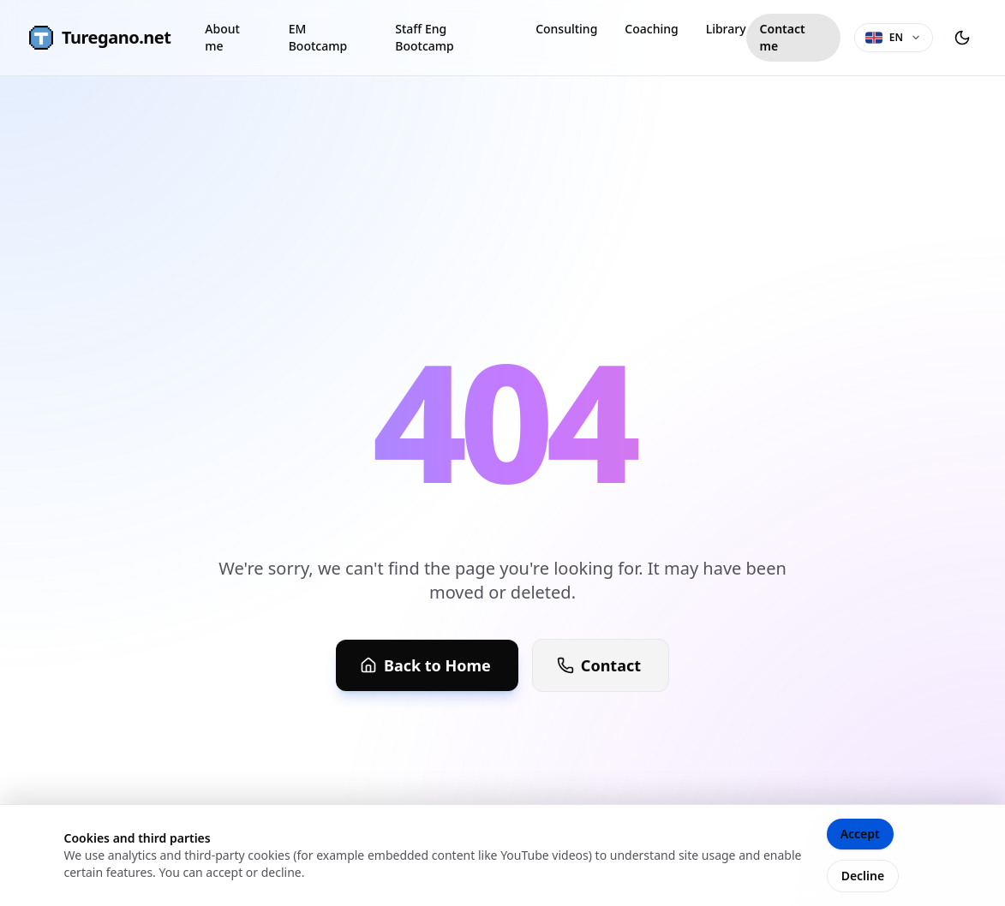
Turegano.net (98, 37)
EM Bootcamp (318, 37)
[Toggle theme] (962, 37)
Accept (860, 834)
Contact (599, 665)
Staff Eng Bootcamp (424, 37)
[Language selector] (893, 37)
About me (222, 37)
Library (726, 29)
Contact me (782, 37)
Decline (863, 875)
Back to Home (425, 665)
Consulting (566, 29)
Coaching (651, 29)
